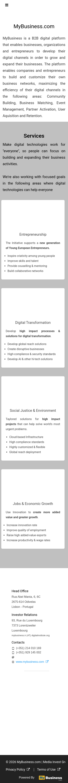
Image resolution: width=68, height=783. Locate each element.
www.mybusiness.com (32, 661)
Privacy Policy (18, 769)
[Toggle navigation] (7, 5)
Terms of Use (48, 769)
